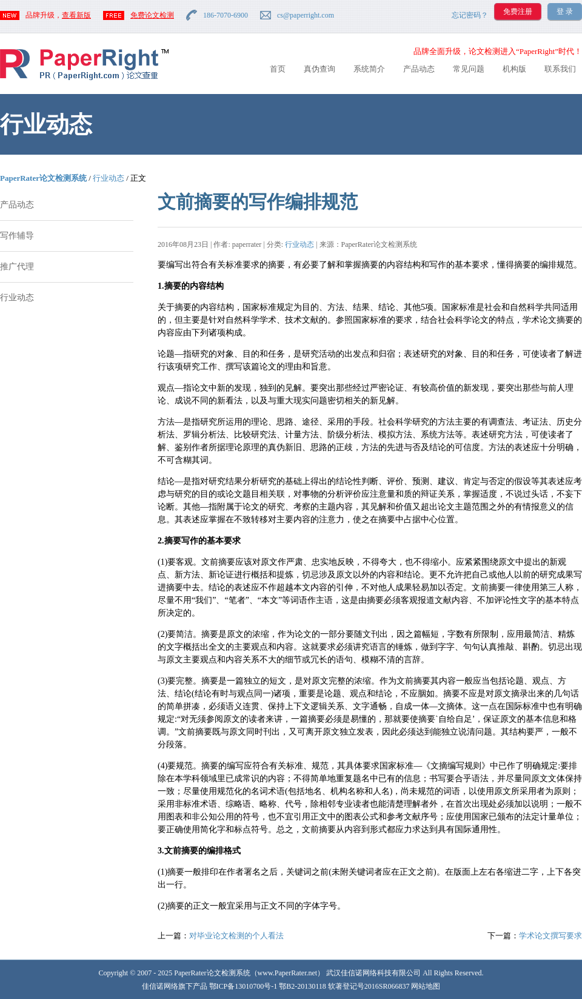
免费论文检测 (152, 15)
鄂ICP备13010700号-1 (243, 986)
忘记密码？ (470, 15)
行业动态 (108, 178)
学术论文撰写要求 (550, 935)
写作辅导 (17, 235)
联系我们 (560, 68)
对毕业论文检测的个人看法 (236, 935)
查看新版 (76, 15)
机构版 (514, 68)
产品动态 (419, 68)
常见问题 (468, 68)
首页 (278, 68)
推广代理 (17, 266)
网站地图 (425, 986)
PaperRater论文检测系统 (43, 178)
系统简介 (369, 68)
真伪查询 (319, 68)
